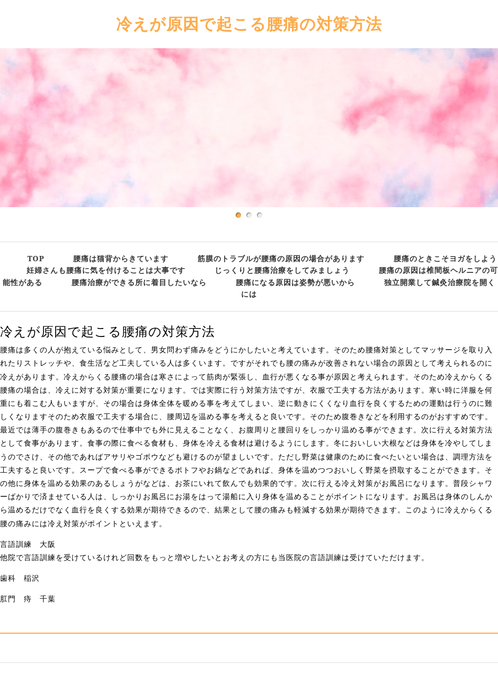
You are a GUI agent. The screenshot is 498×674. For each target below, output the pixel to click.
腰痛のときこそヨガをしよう (445, 258)
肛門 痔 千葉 (28, 599)
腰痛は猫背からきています (120, 258)
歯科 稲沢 (20, 578)
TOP (36, 258)
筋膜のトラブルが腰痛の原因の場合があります (281, 258)
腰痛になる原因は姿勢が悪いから (295, 282)
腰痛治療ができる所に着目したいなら (139, 282)
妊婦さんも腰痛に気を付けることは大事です (105, 270)
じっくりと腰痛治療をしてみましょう (282, 270)
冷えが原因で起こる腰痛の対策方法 (249, 23)
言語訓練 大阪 (28, 544)
